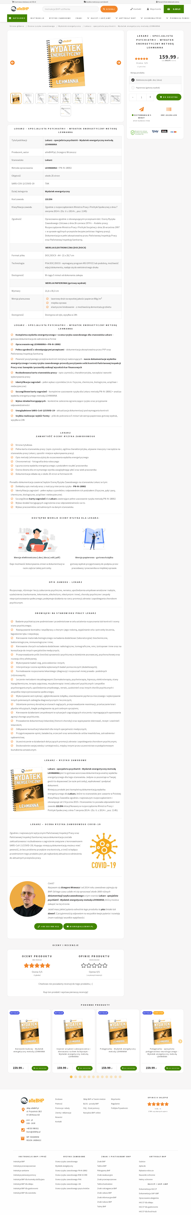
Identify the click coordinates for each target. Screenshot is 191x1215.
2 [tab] (75, 1077)
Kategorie (17, 18)
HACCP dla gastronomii (148, 1207)
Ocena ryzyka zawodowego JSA (68, 1184)
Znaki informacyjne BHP (106, 1197)
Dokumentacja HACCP (148, 1189)
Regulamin (115, 1103)
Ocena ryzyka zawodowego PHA (68, 1179)
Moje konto (115, 1099)
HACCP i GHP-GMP (158, 1184)
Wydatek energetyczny (57, 191)
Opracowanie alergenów (149, 1198)
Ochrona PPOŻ (151, 18)
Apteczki (142, 1166)
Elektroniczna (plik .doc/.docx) (149, 80)
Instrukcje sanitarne (21, 1170)
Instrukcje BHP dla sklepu (23, 1184)
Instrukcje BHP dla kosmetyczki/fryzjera (28, 1179)
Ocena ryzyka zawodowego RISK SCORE (71, 1175)
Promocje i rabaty (62, 1108)
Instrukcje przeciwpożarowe (24, 1166)
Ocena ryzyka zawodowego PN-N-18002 (71, 1170)
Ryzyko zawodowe (60, 18)
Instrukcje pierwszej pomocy (24, 1175)
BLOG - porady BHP (91, 1103)
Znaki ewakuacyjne (105, 1175)
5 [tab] (88, 1077)
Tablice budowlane (104, 1184)
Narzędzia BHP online (91, 1113)
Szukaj (109, 9)
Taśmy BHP (101, 1206)
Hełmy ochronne (145, 1179)
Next (179, 1040)
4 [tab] (84, 1077)
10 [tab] (111, 1077)
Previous (11, 1040)
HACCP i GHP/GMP (99, 18)
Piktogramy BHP (103, 1170)
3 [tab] (80, 1077)
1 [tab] (71, 1077)
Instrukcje (37, 18)
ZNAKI (79, 18)
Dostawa (58, 1099)
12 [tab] (120, 1077)
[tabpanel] (29, 1041)
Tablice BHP (102, 1166)
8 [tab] (102, 1077)
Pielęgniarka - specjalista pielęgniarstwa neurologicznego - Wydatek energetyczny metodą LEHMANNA (162, 1053)
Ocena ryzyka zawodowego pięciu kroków (72, 1188)
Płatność (58, 1103)
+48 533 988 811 (48, 926)
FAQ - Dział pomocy (91, 1108)
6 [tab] (93, 1077)
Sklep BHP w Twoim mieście (94, 1099)
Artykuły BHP (126, 18)
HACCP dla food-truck (147, 1211)
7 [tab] (97, 1077)
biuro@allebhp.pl (80, 926)
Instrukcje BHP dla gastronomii (25, 1188)
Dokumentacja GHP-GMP (149, 1193)
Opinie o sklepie (158, 1098)
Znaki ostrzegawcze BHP (107, 1188)
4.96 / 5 (158, 1109)
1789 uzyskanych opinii (158, 1111)
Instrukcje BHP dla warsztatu (24, 1193)
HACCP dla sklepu (146, 1202)
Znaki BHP (101, 1161)
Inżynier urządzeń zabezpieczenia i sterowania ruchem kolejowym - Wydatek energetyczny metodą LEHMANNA (74, 1053)
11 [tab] (115, 1077)
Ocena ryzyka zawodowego (66, 1161)
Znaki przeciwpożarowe (106, 1179)
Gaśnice (142, 1161)
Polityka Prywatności (119, 1108)
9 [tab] (106, 1077)
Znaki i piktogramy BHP (116, 1157)
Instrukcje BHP (19, 1161)
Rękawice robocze (146, 1170)
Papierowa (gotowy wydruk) (148, 87)
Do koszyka (169, 97)
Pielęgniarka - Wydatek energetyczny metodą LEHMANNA (118, 1050)
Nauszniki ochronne (147, 1175)
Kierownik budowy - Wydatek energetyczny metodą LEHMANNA (29, 1050)
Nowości (58, 1117)
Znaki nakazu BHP (104, 1202)
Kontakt (58, 1121)
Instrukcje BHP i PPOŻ (32, 1157)
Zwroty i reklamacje (63, 1113)
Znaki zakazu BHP (104, 1193)
